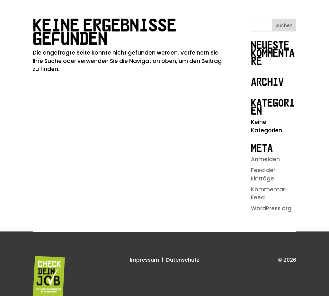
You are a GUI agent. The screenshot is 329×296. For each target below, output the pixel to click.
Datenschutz (182, 260)
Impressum (144, 260)
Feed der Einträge (263, 174)
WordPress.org (271, 208)
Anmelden (265, 159)
